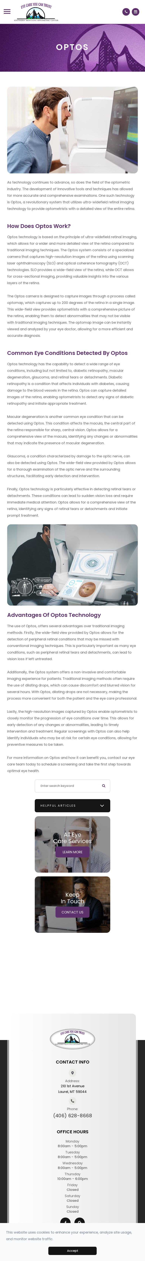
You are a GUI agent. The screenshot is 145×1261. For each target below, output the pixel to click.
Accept (72, 1251)
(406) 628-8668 (72, 1115)
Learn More (73, 852)
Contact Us (72, 912)
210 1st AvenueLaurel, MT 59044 (72, 1089)
